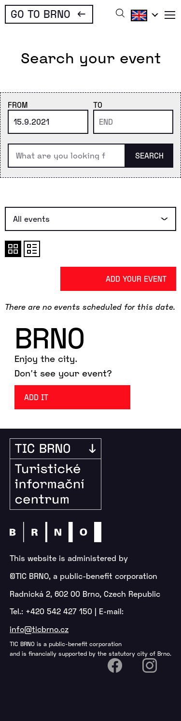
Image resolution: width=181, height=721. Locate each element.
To (97, 104)
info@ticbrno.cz (39, 629)
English (143, 15)
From (18, 104)
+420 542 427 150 (59, 611)
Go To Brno (40, 13)
